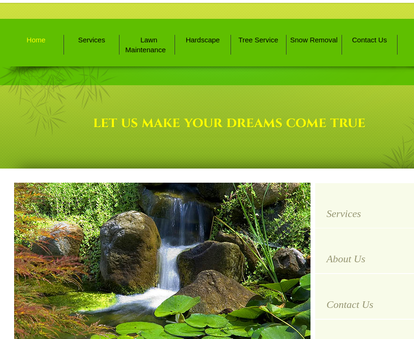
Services (91, 40)
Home (36, 40)
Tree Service (258, 40)
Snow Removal (314, 40)
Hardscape (203, 40)
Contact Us (369, 40)
